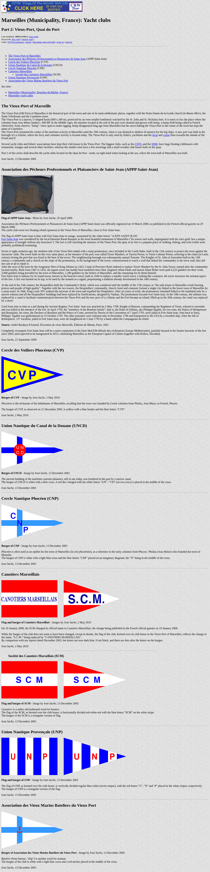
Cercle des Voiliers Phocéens (24, 61)
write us (60, 42)
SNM (154, 144)
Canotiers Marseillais (20, 71)
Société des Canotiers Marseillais (33, 74)
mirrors (68, 42)
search (28, 42)
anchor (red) (27, 39)
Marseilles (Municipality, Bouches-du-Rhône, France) (38, 92)
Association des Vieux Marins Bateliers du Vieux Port (38, 80)
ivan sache (34, 36)
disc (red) (16, 39)
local (155, 135)
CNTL (138, 144)
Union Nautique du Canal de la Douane (30, 65)
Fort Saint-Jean (9, 239)
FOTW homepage (16, 42)
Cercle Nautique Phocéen (22, 68)
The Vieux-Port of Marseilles (24, 55)
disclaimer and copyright (44, 42)
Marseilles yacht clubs (20, 95)
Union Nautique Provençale (23, 77)
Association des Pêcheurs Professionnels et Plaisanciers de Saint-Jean (47, 58)
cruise (166, 135)
